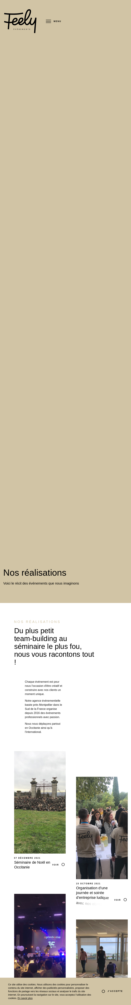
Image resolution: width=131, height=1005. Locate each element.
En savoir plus (25, 998)
